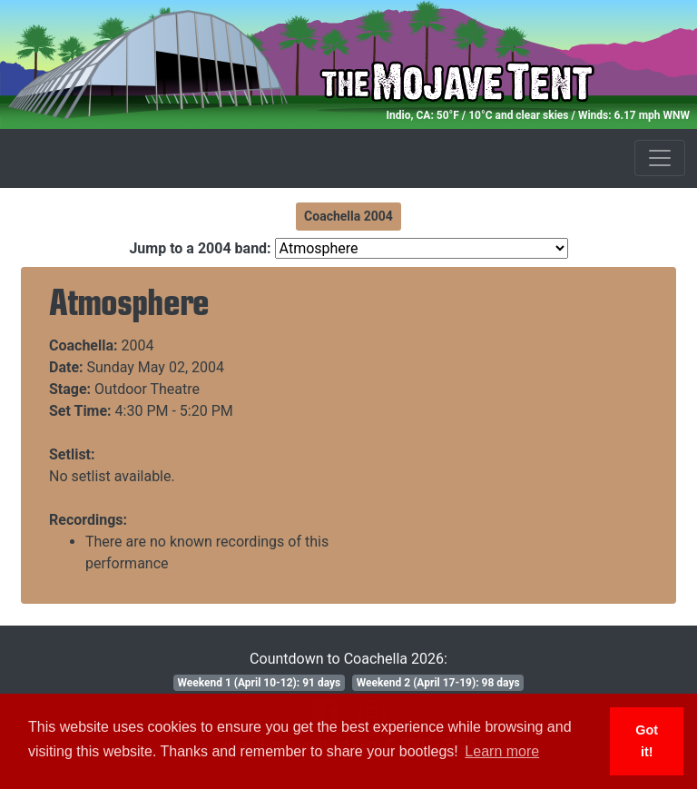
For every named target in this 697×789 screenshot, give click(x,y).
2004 (138, 345)
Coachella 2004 (348, 216)
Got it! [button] (646, 741)
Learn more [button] (502, 751)
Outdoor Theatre (147, 389)
